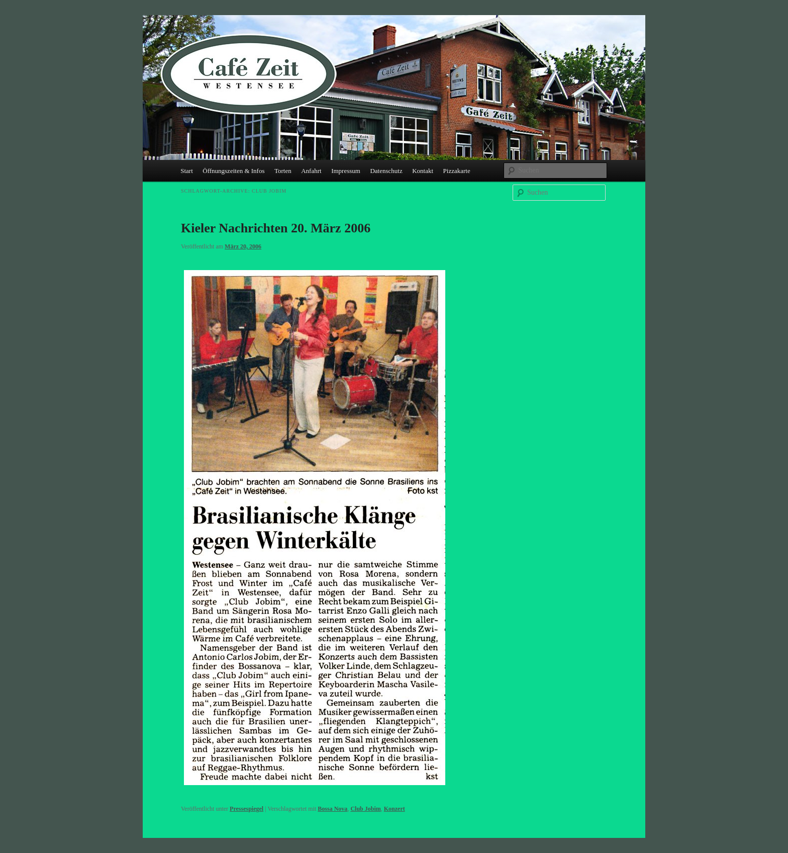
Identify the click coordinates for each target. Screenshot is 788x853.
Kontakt (422, 171)
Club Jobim (365, 808)
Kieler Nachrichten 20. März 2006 (275, 228)
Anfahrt (311, 171)
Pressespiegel (246, 808)
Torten (282, 171)
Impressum (345, 171)
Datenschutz (386, 171)
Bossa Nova (332, 808)
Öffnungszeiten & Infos (233, 171)
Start (186, 171)
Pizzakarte (456, 171)
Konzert (394, 808)
